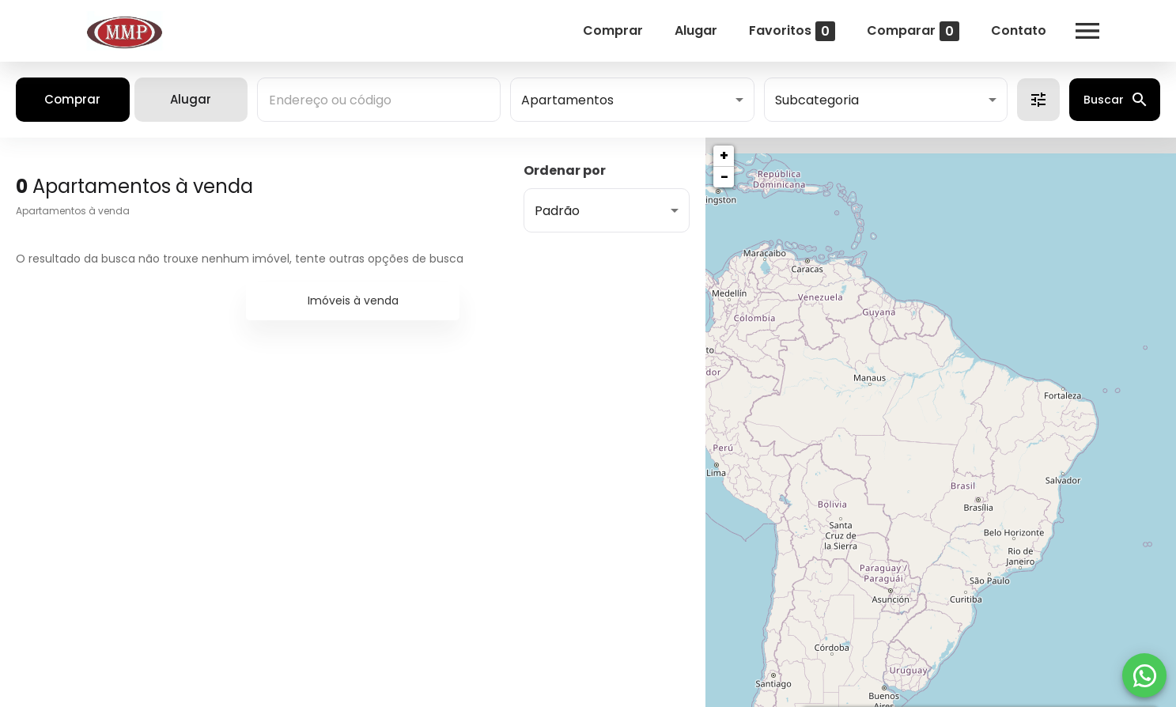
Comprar (613, 30)
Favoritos (792, 31)
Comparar (913, 31)
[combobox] (379, 100)
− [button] (724, 177)
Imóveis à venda (353, 300)
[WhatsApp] (1144, 675)
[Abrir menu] (1087, 31)
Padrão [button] (557, 211)
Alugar (696, 30)
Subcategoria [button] (817, 100)
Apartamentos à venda (73, 210)
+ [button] (724, 155)
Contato (1018, 30)
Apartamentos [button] (567, 100)
